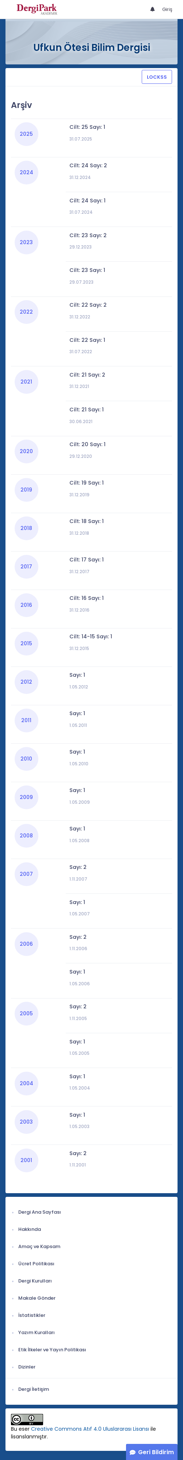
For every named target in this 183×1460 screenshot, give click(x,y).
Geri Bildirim (156, 1452)
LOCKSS (157, 77)
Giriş (167, 9)
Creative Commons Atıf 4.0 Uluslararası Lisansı (90, 1429)
